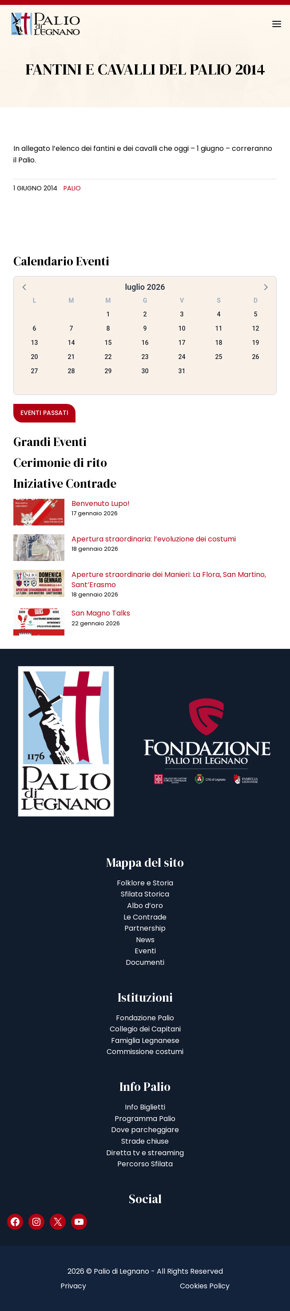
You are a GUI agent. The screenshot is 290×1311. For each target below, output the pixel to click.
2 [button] (145, 314)
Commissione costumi (145, 1051)
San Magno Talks (101, 613)
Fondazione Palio (145, 1018)
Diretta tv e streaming (145, 1153)
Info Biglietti (145, 1107)
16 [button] (145, 342)
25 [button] (218, 356)
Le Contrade (145, 917)
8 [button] (108, 328)
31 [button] (182, 371)
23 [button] (145, 356)
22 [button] (108, 356)
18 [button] (218, 342)
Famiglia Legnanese (145, 1040)
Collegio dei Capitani (145, 1029)
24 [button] (182, 356)
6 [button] (34, 328)
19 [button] (255, 342)
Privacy (73, 1286)
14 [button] (71, 342)
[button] (25, 286)
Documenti (145, 962)
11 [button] (218, 328)
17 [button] (182, 342)
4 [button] (219, 314)
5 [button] (256, 314)
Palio (72, 188)
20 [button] (34, 356)
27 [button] (34, 371)
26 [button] (255, 356)
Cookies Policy (205, 1286)
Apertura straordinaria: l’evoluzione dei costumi (154, 539)
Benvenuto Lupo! (101, 503)
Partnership (145, 928)
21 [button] (71, 356)
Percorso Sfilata (145, 1164)
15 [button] (108, 342)
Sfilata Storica (145, 894)
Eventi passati (44, 412)
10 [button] (182, 328)
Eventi (145, 951)
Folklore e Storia (145, 883)
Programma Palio (145, 1119)
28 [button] (71, 371)
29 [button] (108, 371)
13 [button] (34, 342)
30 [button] (145, 371)
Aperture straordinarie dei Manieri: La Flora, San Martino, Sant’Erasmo (169, 579)
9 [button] (145, 328)
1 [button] (108, 314)
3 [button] (182, 314)
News (145, 940)
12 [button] (255, 328)
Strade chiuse (145, 1141)
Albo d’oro (145, 905)
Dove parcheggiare (145, 1130)
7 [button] (71, 328)
